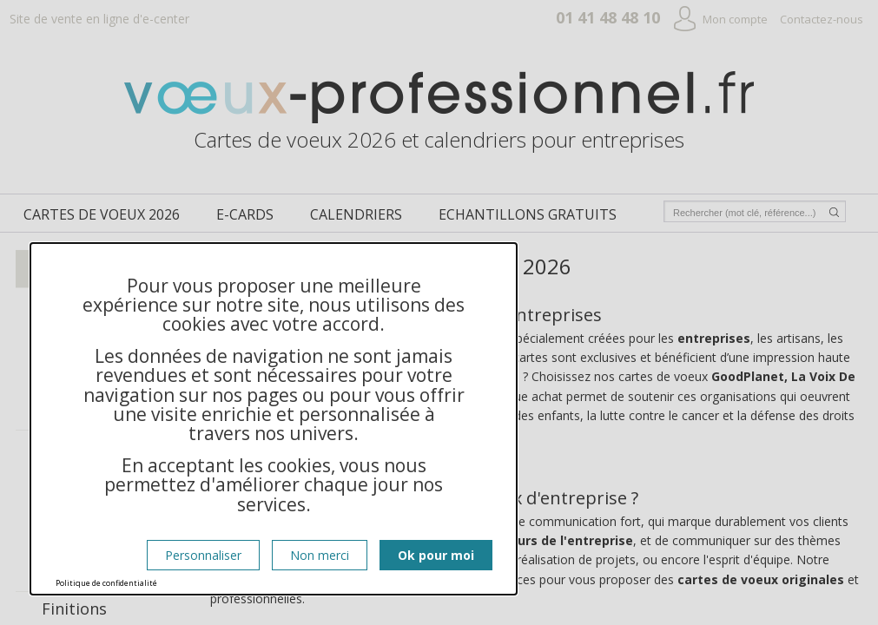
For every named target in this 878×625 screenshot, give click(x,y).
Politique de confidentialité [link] (106, 583)
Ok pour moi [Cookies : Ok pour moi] (436, 555)
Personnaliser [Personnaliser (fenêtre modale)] (203, 555)
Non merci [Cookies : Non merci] (319, 555)
